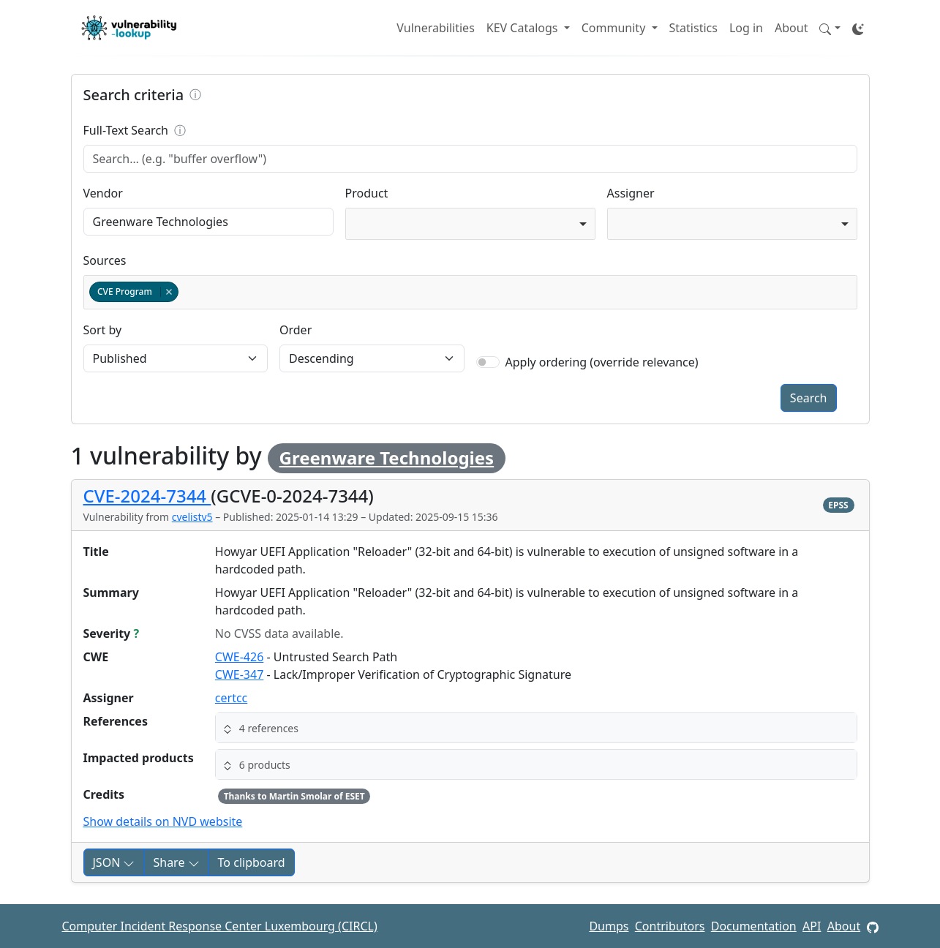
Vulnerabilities (435, 28)
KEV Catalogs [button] (523, 28)
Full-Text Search (224, 130)
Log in (746, 28)
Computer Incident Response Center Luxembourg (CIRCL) (219, 926)
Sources (105, 260)
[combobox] (470, 224)
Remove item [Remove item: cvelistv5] (168, 292)
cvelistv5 (192, 517)
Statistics (693, 28)
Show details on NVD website (163, 821)
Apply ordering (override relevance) (602, 362)
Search (808, 398)
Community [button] (615, 28)
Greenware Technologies (387, 457)
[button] (829, 27)
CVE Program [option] (133, 291)
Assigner (631, 193)
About (791, 28)
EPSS (838, 505)
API (811, 926)
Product (366, 193)
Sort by (102, 330)
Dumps (608, 926)
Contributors (670, 926)
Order (295, 330)
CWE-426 (239, 657)
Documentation (754, 926)
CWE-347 (239, 674)
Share (176, 862)
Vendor (103, 193)
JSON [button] (114, 862)
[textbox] (184, 292)
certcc (231, 698)
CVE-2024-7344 (147, 496)
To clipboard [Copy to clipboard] (251, 862)
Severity (111, 633)
